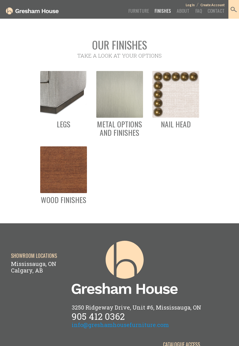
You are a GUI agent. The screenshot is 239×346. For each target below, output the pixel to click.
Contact (216, 10)
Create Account (212, 5)
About (183, 10)
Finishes (163, 10)
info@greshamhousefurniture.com (120, 325)
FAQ (198, 10)
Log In (190, 5)
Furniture (138, 10)
